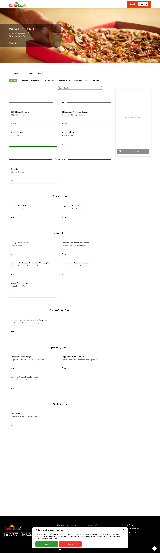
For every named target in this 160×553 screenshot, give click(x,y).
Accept (46, 544)
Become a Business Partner (99, 499)
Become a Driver (94, 496)
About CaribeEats (129, 503)
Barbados (58, 512)
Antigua (57, 504)
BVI (55, 508)
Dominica (57, 520)
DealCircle (58, 516)
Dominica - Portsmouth (63, 524)
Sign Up (143, 4)
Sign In (132, 4)
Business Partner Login (97, 503)
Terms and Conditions (130, 499)
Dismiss (70, 544)
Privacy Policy (127, 496)
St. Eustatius (59, 551)
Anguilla (57, 501)
